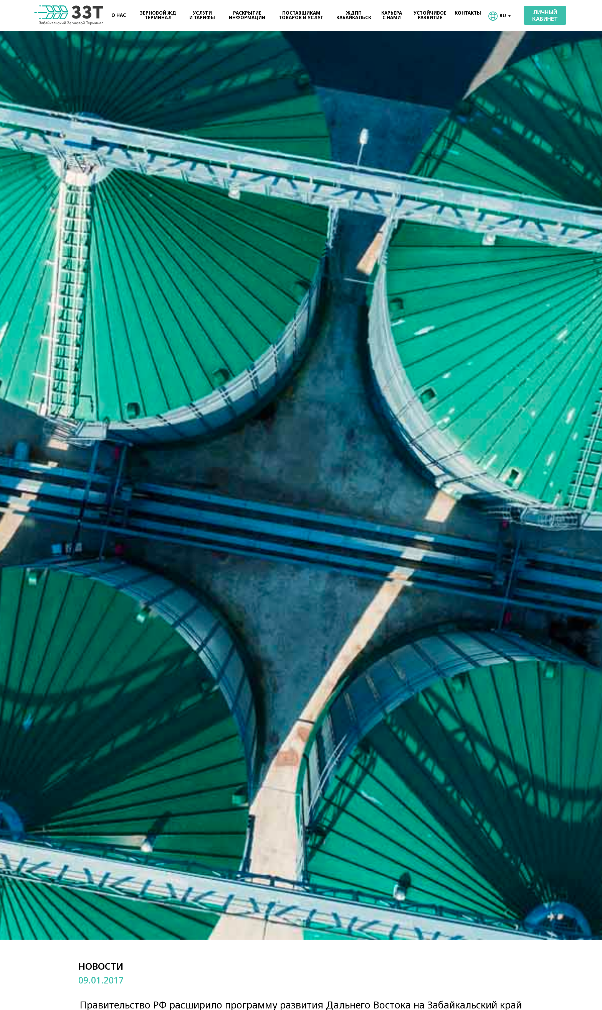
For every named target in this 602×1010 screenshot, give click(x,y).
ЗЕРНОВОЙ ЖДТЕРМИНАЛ (158, 15)
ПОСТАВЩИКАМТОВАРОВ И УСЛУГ (301, 15)
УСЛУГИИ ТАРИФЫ (202, 15)
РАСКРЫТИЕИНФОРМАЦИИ (247, 15)
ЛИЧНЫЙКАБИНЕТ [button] (545, 15)
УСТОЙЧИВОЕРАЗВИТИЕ (430, 15)
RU (502, 15)
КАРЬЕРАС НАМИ (391, 15)
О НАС (118, 15)
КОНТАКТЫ (468, 13)
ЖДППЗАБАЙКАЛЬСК (353, 15)
